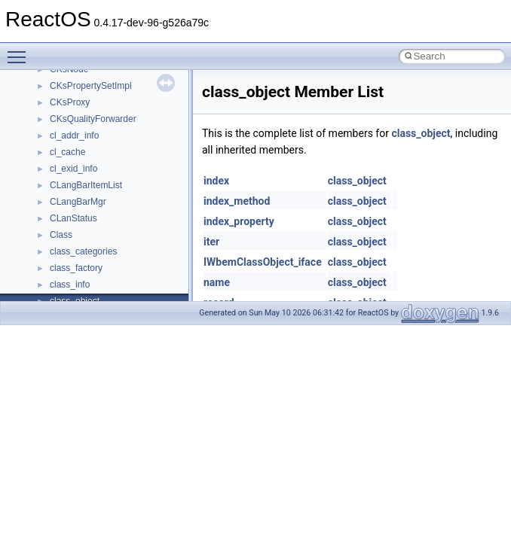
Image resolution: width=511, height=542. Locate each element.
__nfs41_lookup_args (93, 290)
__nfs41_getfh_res (87, 125)
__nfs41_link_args (86, 141)
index (216, 181)
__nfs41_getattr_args (92, 92)
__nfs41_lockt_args (89, 224)
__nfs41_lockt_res (86, 241)
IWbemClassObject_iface (262, 262)
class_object (420, 133)
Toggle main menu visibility (20, 50)
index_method (236, 201)
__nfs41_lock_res (85, 191)
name (216, 282)
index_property (238, 221)
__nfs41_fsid (75, 75)
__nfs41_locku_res (88, 274)
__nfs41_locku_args (90, 257)
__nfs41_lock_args (88, 174)
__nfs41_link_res (84, 158)
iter (211, 242)
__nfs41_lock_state (88, 207)
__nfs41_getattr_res (90, 108)
